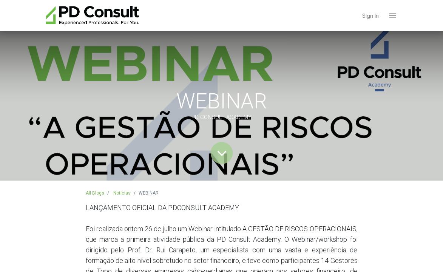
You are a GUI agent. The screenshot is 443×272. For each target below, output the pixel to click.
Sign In (370, 15)
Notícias (122, 193)
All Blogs (95, 193)
